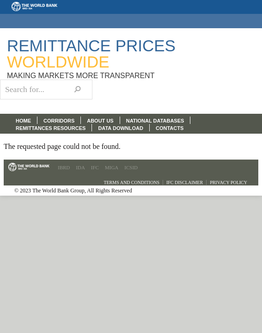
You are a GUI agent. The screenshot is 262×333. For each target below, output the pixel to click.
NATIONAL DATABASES (155, 120)
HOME (23, 120)
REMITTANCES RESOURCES (50, 128)
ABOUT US (100, 120)
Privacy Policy (228, 182)
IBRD (64, 167)
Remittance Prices (91, 54)
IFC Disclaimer (184, 182)
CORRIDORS (58, 120)
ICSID (131, 167)
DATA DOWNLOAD (120, 128)
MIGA (111, 167)
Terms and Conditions (131, 182)
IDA (80, 167)
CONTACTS (169, 128)
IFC (95, 167)
